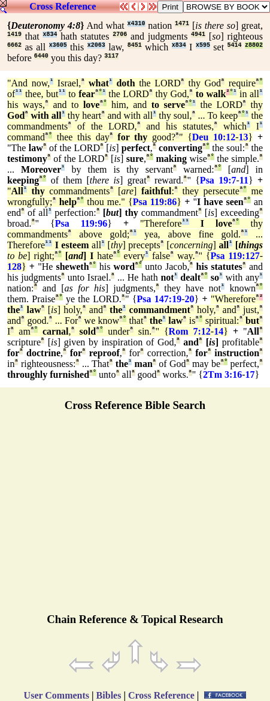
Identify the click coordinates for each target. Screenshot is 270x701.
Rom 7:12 (190, 331)
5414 (234, 45)
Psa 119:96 (81, 223)
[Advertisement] (135, 517)
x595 (203, 45)
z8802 (254, 45)
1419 (14, 34)
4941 (198, 34)
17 (250, 374)
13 (243, 137)
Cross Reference (62, 6)
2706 (120, 34)
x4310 (136, 23)
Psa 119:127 (235, 256)
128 (14, 266)
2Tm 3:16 (222, 374)
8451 (135, 45)
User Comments (56, 695)
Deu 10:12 (213, 137)
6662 (14, 45)
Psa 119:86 (155, 202)
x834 (50, 34)
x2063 (96, 45)
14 (218, 331)
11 (243, 180)
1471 (182, 23)
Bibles (109, 695)
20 (190, 299)
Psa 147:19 (158, 299)
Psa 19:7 (218, 180)
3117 (111, 56)
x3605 (58, 45)
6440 (41, 56)
